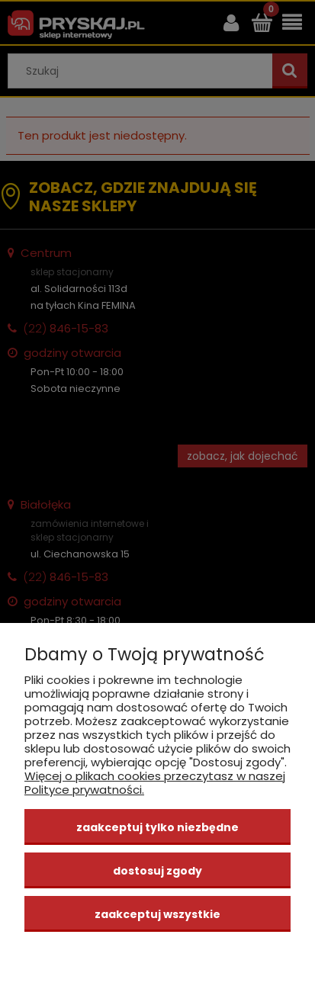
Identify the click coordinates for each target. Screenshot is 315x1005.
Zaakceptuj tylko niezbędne (157, 827)
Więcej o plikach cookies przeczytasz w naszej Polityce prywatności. (154, 783)
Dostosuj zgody (157, 870)
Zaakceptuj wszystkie (157, 914)
